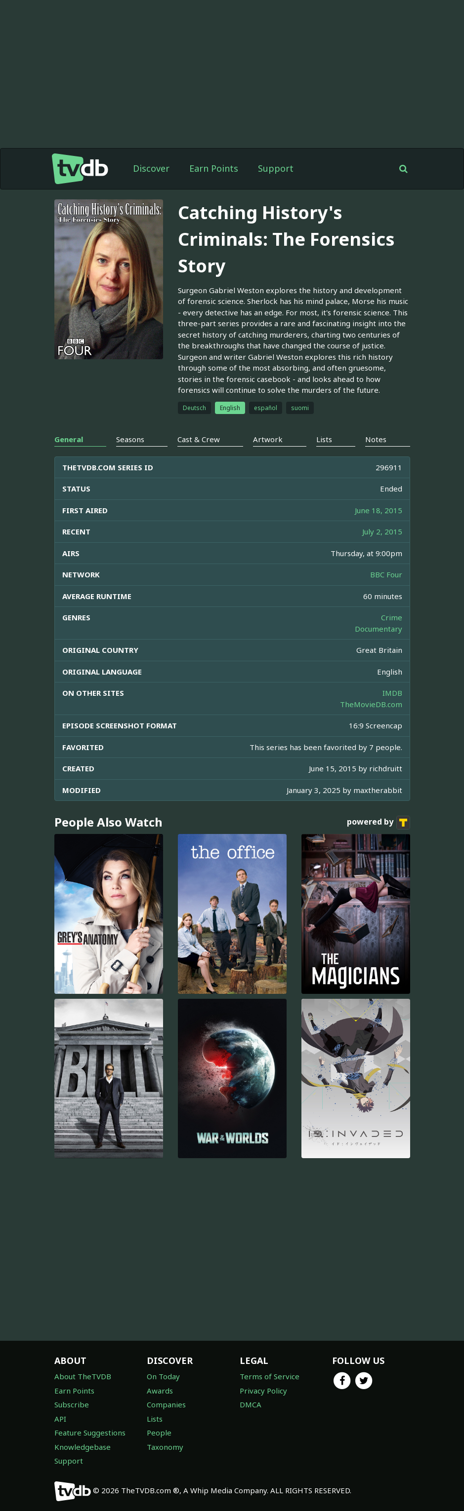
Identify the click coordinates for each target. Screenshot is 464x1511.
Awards (160, 1391)
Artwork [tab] (268, 439)
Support (276, 168)
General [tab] (68, 439)
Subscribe (71, 1404)
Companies (166, 1404)
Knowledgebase (82, 1447)
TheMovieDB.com (371, 704)
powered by (378, 823)
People (159, 1432)
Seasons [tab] (130, 439)
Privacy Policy (263, 1391)
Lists (155, 1419)
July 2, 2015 (382, 531)
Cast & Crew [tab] (198, 439)
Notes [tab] (375, 439)
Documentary (378, 629)
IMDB (392, 693)
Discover (151, 168)
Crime (391, 617)
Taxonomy (165, 1447)
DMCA (250, 1404)
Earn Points (213, 168)
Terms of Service (269, 1376)
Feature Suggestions (90, 1432)
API (60, 1419)
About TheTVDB (82, 1376)
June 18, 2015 (378, 510)
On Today (163, 1376)
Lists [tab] (324, 439)
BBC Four (386, 574)
